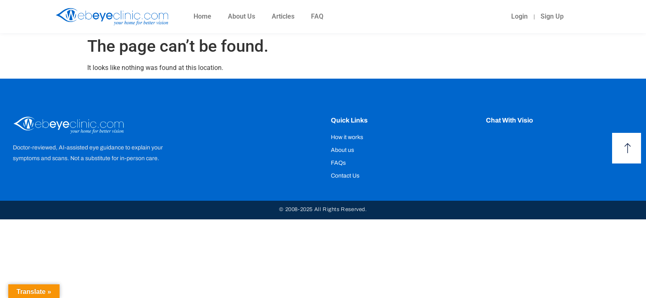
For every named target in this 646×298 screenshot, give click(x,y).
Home (202, 16)
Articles (283, 16)
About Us (241, 16)
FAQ (317, 16)
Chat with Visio (509, 120)
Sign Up (552, 16)
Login (519, 16)
